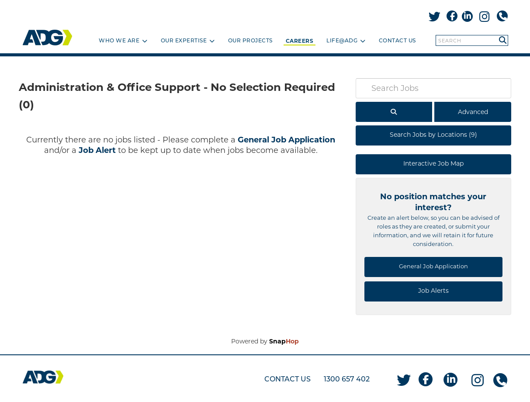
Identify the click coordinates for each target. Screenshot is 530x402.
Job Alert (97, 150)
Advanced (473, 112)
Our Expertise (188, 41)
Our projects (250, 41)
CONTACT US (287, 379)
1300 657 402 (347, 379)
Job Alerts (433, 291)
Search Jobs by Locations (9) (433, 135)
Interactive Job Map (433, 163)
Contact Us (397, 41)
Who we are (123, 41)
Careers (300, 41)
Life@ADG (346, 41)
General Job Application (286, 140)
